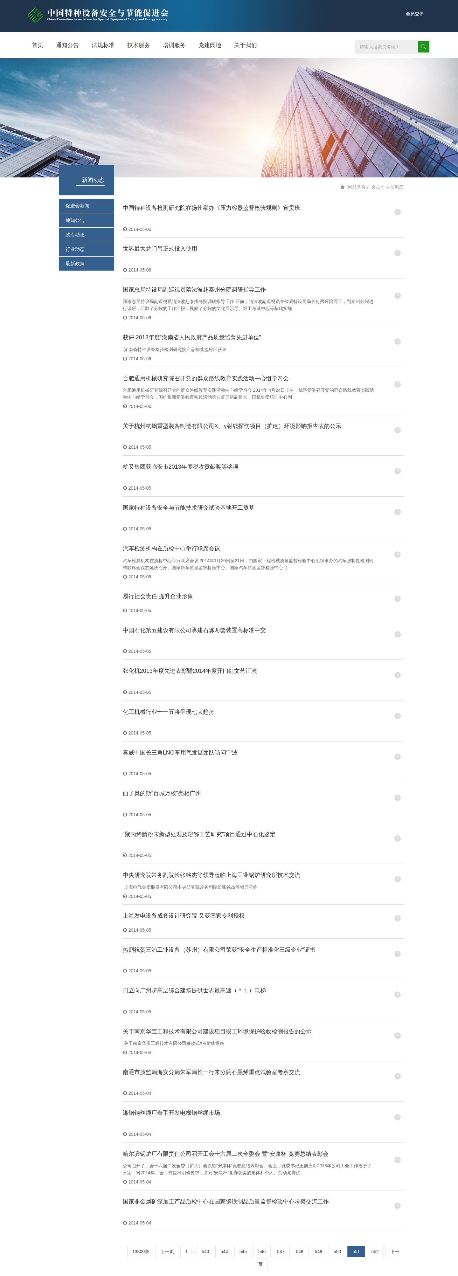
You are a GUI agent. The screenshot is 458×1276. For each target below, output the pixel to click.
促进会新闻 (77, 205)
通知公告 (75, 220)
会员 (375, 187)
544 (224, 1145)
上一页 (167, 1145)
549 (318, 1145)
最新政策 (75, 263)
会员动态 (395, 187)
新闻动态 (93, 180)
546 (262, 1145)
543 (205, 1145)
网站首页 (357, 187)
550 (337, 1145)
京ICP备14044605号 (367, 1261)
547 (280, 1145)
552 (374, 1145)
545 (243, 1145)
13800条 (140, 1145)
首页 (37, 45)
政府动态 (75, 234)
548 (299, 1145)
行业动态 (75, 249)
